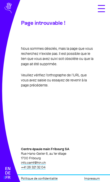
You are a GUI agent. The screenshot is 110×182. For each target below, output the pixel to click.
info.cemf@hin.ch (33, 163)
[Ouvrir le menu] (101, 9)
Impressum (92, 178)
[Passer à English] (8, 169)
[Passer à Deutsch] (8, 173)
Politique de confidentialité (39, 178)
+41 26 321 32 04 (33, 167)
